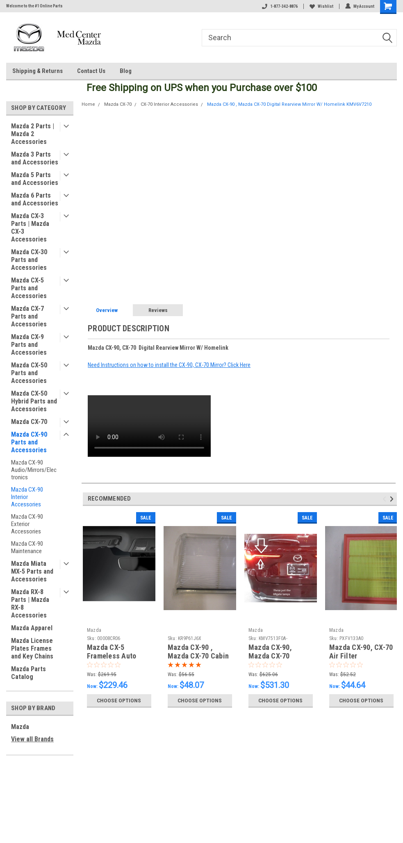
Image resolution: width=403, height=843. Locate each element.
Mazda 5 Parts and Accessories (34, 179)
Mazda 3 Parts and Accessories (34, 158)
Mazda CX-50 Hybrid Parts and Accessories (34, 401)
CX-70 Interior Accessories (169, 104)
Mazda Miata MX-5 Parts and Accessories (32, 571)
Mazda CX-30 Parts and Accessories (29, 259)
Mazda (20, 727)
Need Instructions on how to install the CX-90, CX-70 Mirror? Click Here (169, 365)
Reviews (158, 310)
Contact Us (91, 71)
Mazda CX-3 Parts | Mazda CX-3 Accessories (30, 227)
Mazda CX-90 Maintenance (27, 547)
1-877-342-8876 (280, 6)
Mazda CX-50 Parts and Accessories (29, 373)
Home (88, 104)
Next (393, 499)
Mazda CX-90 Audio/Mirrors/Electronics (34, 470)
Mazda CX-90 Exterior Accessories (27, 524)
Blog (126, 71)
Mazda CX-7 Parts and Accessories (29, 316)
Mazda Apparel (31, 628)
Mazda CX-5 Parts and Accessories (29, 288)
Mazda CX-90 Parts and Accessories (29, 442)
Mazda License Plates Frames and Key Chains (32, 648)
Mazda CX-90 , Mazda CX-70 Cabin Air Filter (198, 656)
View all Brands (32, 739)
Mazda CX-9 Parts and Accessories (29, 344)
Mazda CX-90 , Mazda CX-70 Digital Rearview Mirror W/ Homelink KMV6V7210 (289, 104)
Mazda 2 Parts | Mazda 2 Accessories (32, 134)
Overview (107, 310)
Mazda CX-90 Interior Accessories (27, 497)
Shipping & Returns (37, 71)
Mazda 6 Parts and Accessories (34, 199)
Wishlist (321, 6)
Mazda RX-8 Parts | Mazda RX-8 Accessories (30, 603)
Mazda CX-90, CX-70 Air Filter (361, 651)
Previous (386, 499)
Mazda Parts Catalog (28, 673)
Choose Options (119, 700)
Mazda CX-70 (29, 422)
